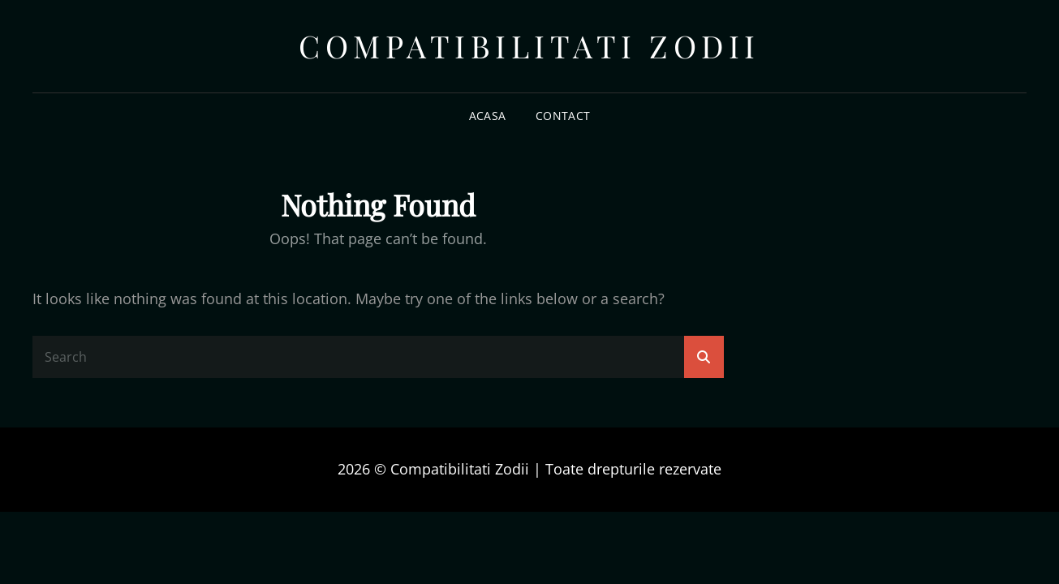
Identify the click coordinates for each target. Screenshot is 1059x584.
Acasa (487, 115)
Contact (563, 115)
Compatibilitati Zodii (529, 46)
